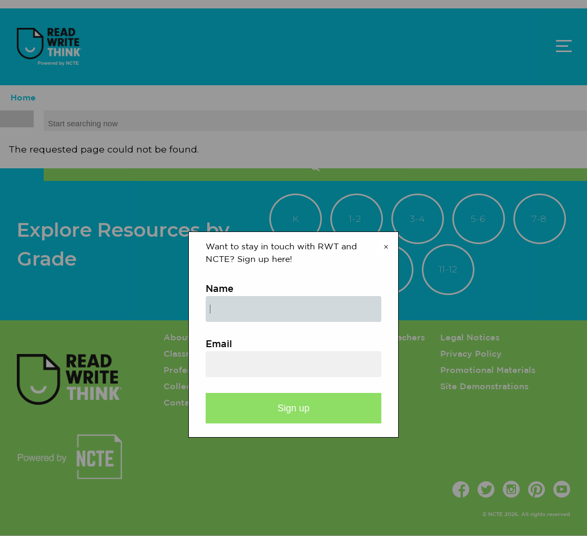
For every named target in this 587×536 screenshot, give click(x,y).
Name (220, 289)
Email (219, 344)
